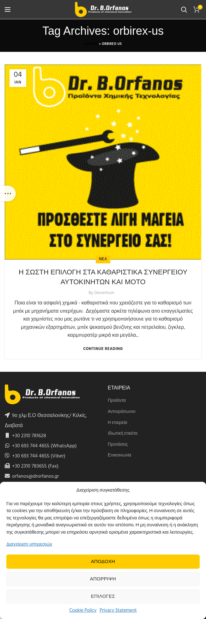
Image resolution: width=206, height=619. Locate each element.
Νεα (103, 259)
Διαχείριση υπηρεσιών (29, 544)
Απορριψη (103, 579)
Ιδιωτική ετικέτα (122, 434)
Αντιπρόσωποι (121, 412)
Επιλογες (103, 596)
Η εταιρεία (117, 423)
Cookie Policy (82, 610)
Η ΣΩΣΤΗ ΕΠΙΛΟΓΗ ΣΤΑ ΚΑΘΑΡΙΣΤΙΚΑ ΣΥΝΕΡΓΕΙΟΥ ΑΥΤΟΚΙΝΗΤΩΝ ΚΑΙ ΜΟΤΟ (103, 277)
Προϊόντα (117, 401)
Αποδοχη (103, 562)
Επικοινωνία (119, 455)
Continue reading (103, 349)
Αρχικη (91, 44)
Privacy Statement (118, 610)
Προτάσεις (118, 445)
